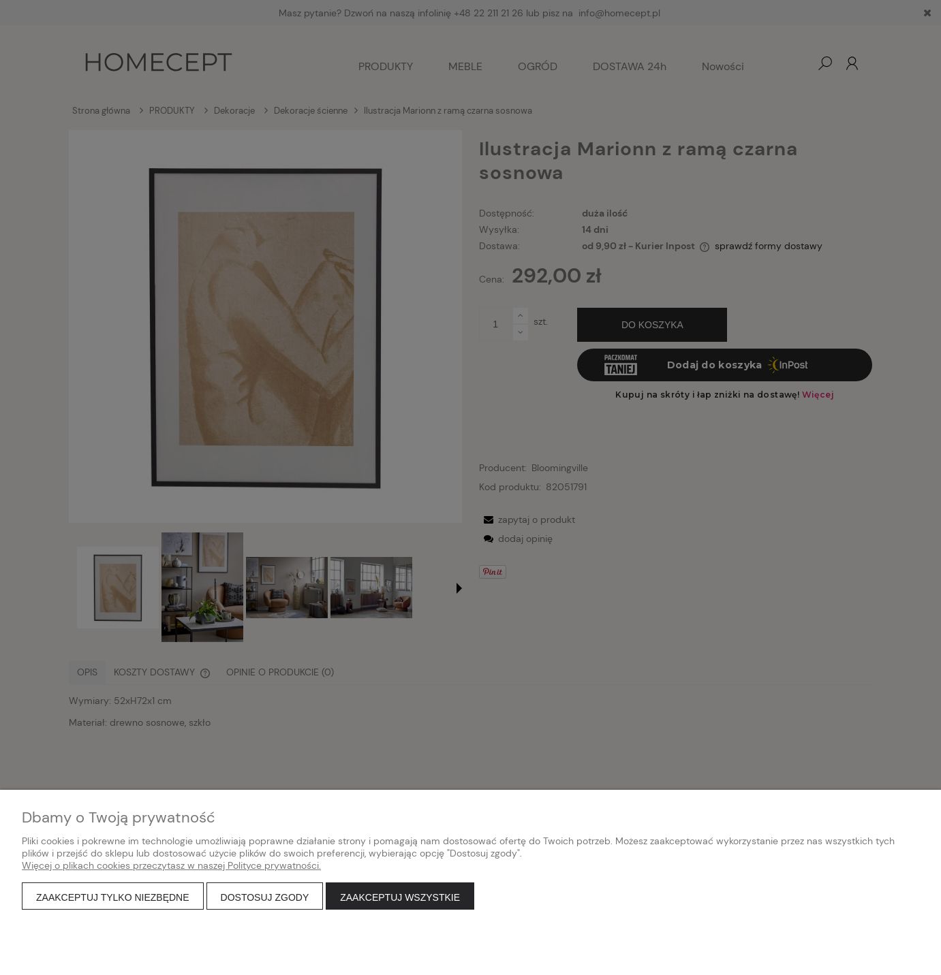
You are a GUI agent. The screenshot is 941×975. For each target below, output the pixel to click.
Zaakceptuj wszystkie (400, 897)
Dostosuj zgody (265, 897)
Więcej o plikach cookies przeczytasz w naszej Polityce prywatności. (171, 865)
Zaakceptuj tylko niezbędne (112, 897)
